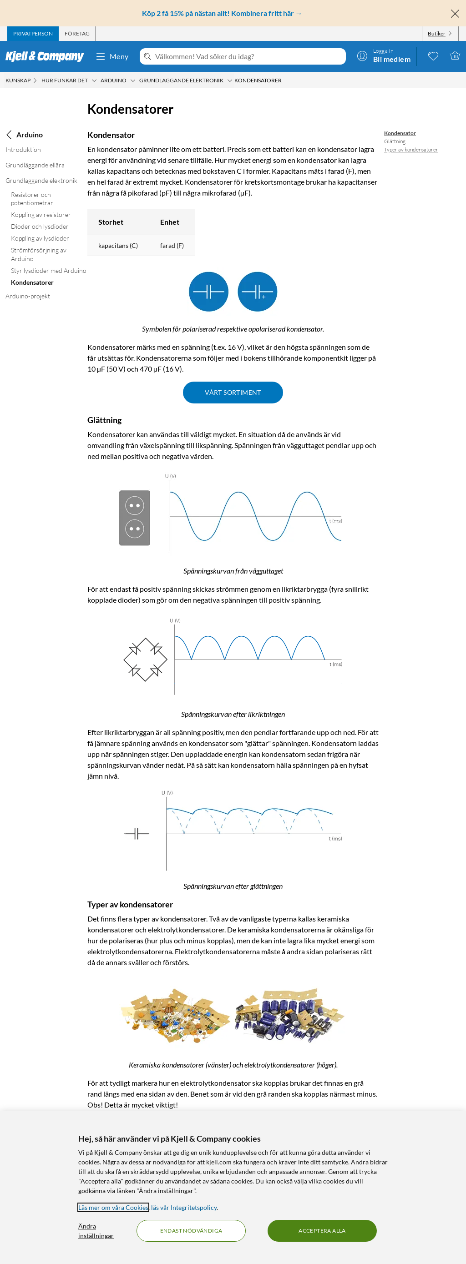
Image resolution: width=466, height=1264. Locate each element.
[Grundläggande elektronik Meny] (229, 80)
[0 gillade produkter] (433, 55)
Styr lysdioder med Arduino (48, 270)
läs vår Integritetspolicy (184, 1207)
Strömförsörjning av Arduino (38, 254)
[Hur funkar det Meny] (94, 80)
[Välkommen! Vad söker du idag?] (248, 56)
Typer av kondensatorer (411, 149)
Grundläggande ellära (35, 165)
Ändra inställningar (96, 1230)
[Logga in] (383, 55)
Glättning (394, 141)
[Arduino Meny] (132, 80)
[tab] (33, 33)
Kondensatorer (32, 282)
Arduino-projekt (27, 296)
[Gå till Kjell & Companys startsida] (47, 56)
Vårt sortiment (233, 392)
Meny (112, 56)
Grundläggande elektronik (41, 180)
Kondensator (400, 133)
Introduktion (23, 149)
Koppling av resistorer (41, 214)
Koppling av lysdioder (40, 238)
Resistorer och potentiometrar (32, 198)
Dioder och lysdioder (40, 226)
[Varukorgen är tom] (455, 55)
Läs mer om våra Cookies (113, 1207)
